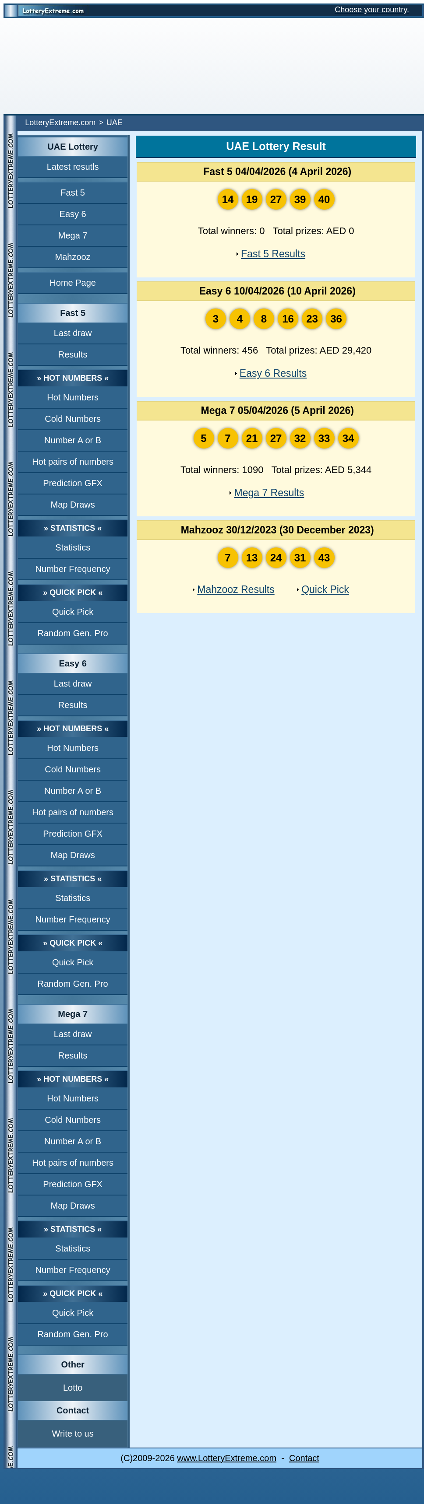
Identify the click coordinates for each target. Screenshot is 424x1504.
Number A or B (72, 440)
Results (73, 354)
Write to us (73, 1433)
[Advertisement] (212, 66)
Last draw (73, 333)
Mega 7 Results (269, 492)
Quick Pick (72, 612)
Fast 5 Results (273, 253)
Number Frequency (72, 569)
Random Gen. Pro (73, 633)
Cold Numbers (73, 419)
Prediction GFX (72, 483)
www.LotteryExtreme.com (226, 1458)
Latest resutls (73, 167)
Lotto (72, 1387)
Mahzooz (73, 257)
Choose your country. (372, 9)
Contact (304, 1458)
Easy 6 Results (273, 373)
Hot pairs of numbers (72, 461)
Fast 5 (72, 192)
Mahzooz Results (235, 589)
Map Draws (73, 504)
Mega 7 (73, 235)
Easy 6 (73, 214)
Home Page (72, 282)
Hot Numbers (73, 397)
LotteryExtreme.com (60, 122)
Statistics (72, 547)
